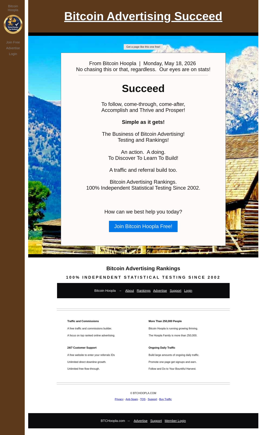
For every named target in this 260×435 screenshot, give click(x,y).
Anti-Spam (132, 399)
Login (13, 54)
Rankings (144, 290)
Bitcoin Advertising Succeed (143, 16)
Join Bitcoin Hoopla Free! (143, 226)
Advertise (13, 48)
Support (175, 290)
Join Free (13, 42)
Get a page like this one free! (143, 46)
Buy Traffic (165, 399)
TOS (143, 399)
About (129, 290)
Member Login (175, 421)
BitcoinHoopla (13, 8)
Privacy (119, 399)
